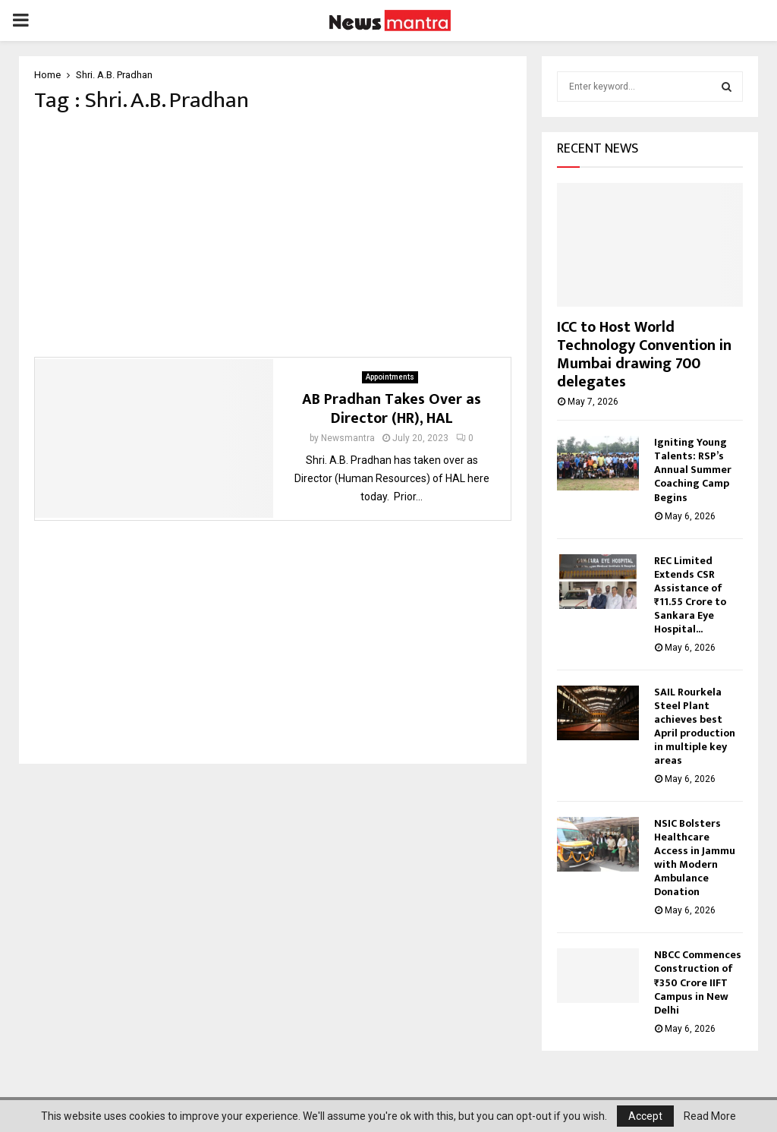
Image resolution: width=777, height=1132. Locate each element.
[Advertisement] (272, 240)
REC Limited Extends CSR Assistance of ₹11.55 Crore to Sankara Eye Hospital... (690, 595)
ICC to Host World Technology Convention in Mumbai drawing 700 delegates (644, 354)
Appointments (390, 381)
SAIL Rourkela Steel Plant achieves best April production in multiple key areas (694, 726)
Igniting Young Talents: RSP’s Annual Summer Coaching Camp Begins (692, 470)
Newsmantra (348, 442)
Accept (645, 1116)
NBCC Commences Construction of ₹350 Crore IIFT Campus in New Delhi (697, 982)
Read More (710, 1116)
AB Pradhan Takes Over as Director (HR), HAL (391, 413)
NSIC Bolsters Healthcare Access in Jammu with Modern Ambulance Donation (694, 857)
